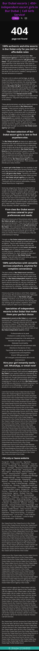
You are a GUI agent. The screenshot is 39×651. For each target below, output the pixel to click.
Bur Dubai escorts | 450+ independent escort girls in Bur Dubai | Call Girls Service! (19, 9)
